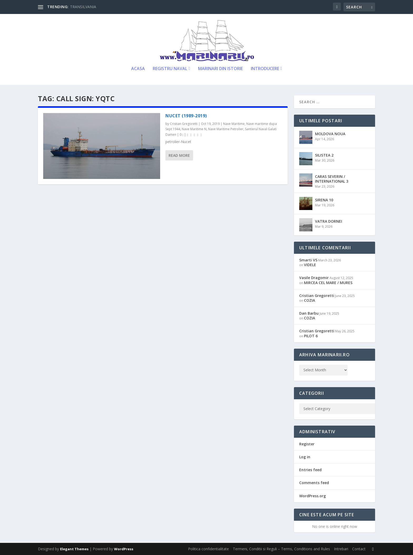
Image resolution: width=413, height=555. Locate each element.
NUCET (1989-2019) (186, 116)
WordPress (123, 549)
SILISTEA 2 (324, 155)
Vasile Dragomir (314, 277)
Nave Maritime (234, 123)
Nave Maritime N (194, 129)
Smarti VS (308, 259)
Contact (359, 548)
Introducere (265, 68)
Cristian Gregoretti (184, 123)
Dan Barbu (309, 313)
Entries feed (310, 469)
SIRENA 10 (324, 199)
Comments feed (314, 482)
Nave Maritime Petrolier (225, 129)
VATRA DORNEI (328, 221)
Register (306, 443)
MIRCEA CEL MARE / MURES (328, 282)
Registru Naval (170, 68)
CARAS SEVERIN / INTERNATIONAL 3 (331, 179)
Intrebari (341, 548)
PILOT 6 (311, 335)
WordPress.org (312, 495)
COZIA (309, 300)
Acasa (138, 68)
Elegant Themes (74, 549)
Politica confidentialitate (208, 548)
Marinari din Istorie (220, 68)
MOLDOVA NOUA (330, 133)
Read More (179, 155)
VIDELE (310, 264)
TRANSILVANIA (83, 6)
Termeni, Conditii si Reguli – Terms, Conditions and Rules (281, 548)
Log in (304, 456)
